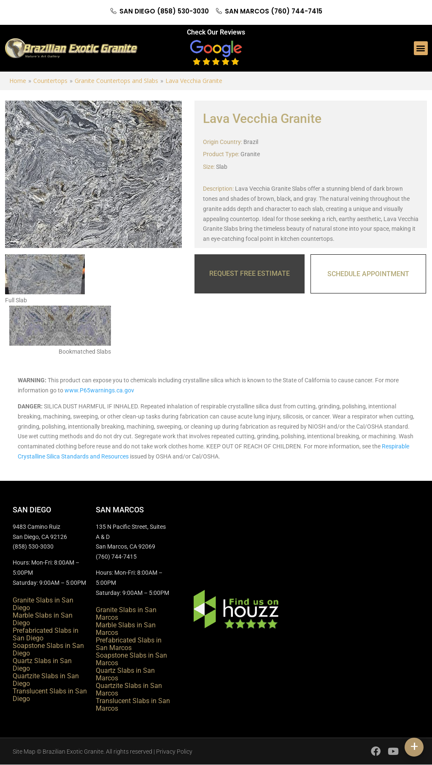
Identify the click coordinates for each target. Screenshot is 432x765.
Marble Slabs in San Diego (43, 619)
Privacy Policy (174, 751)
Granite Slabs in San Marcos (126, 613)
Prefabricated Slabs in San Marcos (129, 644)
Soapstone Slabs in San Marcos (131, 659)
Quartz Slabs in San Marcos (125, 674)
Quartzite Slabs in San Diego (46, 680)
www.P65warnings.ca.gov (99, 390)
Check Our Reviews (216, 32)
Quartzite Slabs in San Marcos (129, 689)
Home (17, 81)
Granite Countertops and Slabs (116, 81)
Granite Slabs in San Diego (43, 604)
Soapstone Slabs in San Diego (48, 649)
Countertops (50, 81)
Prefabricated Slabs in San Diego (45, 634)
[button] (421, 48)
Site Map (24, 751)
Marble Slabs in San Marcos (126, 629)
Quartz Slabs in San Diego (42, 664)
